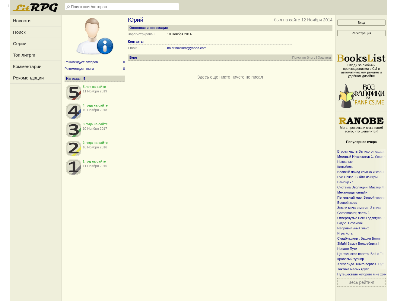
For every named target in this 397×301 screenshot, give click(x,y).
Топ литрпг (24, 54)
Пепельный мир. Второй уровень (362, 197)
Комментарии (27, 66)
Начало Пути (347, 248)
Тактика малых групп (353, 269)
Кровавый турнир (350, 259)
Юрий (135, 20)
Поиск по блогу (303, 57)
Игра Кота (345, 233)
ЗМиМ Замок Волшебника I (358, 243)
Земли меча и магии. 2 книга (359, 207)
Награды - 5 (75, 78)
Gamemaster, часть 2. (353, 213)
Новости (21, 20)
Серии (19, 43)
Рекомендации (28, 77)
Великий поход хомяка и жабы (360, 172)
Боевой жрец (347, 202)
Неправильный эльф (353, 228)
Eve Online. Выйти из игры (357, 177)
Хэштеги (324, 57)
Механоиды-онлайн (352, 192)
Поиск (19, 32)
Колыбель (345, 167)
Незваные (345, 161)
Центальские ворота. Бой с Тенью (363, 254)
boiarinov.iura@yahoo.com (186, 48)
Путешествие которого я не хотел (363, 274)
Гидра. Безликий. (350, 223)
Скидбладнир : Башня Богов (359, 238)
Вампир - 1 (345, 182)
